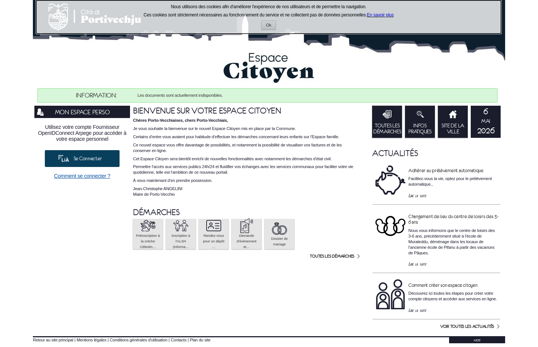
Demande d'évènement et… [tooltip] (247, 234)
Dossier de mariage (279, 233)
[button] (148, 234)
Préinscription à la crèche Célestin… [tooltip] (148, 234)
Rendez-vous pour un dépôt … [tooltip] (213, 234)
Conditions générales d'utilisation (138, 340)
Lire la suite (417, 195)
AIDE (477, 340)
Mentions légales (91, 340)
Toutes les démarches (332, 256)
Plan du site (200, 340)
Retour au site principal (53, 340)
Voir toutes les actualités (467, 326)
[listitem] (486, 122)
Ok (271, 26)
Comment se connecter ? (82, 176)
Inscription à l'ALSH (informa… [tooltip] (180, 234)
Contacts (178, 340)
